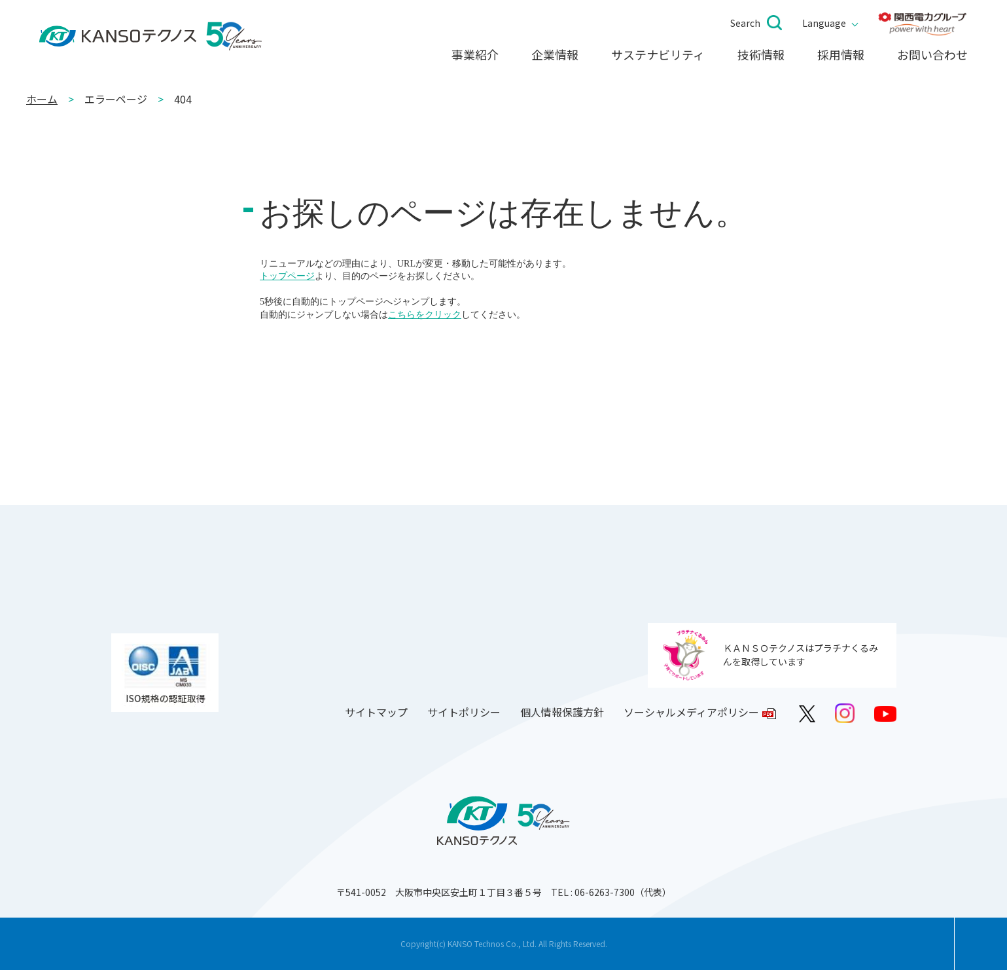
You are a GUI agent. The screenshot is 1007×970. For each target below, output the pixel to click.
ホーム (42, 99)
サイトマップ (376, 712)
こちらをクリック (424, 315)
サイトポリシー (464, 712)
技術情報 (761, 55)
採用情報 (840, 55)
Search (745, 22)
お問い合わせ (932, 55)
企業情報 (554, 55)
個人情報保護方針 (562, 712)
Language (824, 22)
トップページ (287, 276)
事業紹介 (475, 55)
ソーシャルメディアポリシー (691, 712)
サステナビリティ (658, 55)
